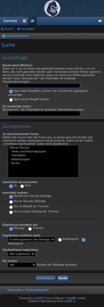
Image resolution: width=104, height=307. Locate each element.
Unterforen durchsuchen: (20, 182)
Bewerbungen (43, 159)
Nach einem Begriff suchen (29, 99)
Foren (34, 22)
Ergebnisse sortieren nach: (21, 235)
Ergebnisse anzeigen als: (20, 224)
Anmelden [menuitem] (101, 22)
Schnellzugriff (26, 22)
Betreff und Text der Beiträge (30, 196)
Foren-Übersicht (17, 35)
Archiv (43, 163)
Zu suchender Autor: (17, 106)
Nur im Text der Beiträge (27, 201)
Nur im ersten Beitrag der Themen (34, 211)
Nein (25, 185)
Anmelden (28, 28)
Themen (35, 228)
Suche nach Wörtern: (17, 65)
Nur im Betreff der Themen (29, 206)
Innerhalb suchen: (15, 192)
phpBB (38, 298)
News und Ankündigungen (43, 152)
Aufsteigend (68, 238)
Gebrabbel (43, 155)
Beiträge (17, 228)
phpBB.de (70, 301)
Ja (13, 185)
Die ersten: (10, 260)
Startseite (10, 21)
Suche (9, 28)
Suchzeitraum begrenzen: (20, 249)
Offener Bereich (43, 148)
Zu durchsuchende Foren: (20, 134)
